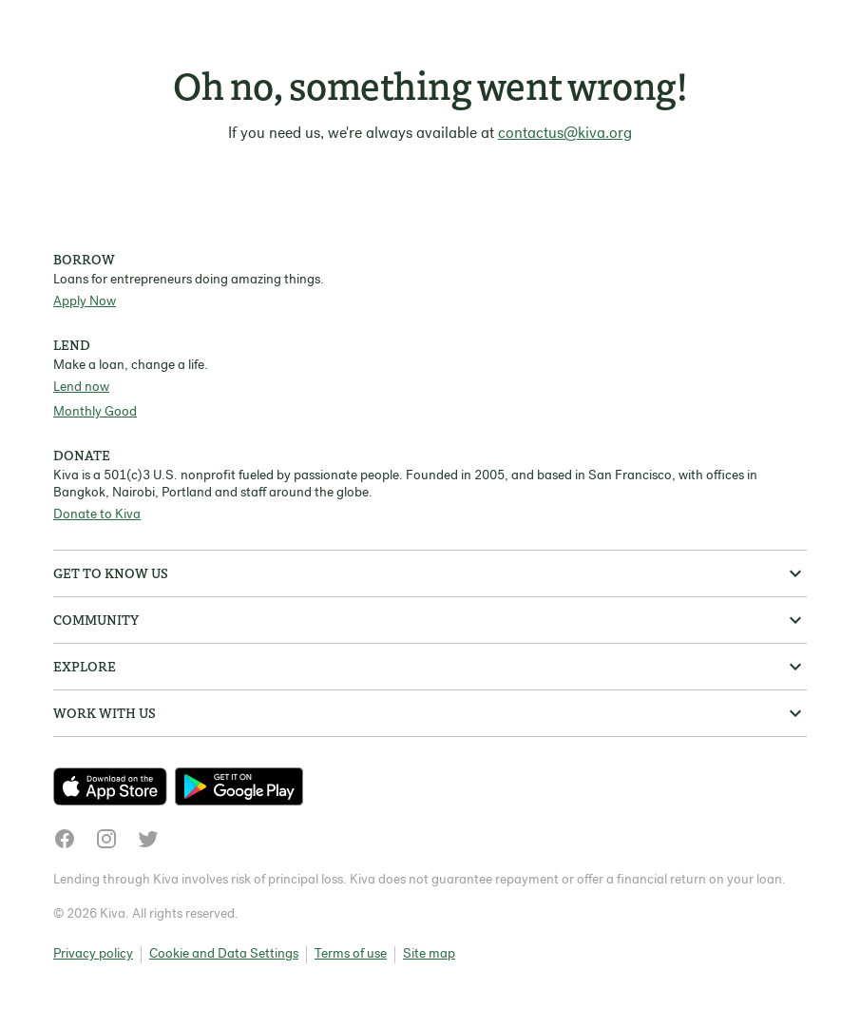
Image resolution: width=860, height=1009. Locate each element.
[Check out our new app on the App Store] (114, 786)
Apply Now (84, 302)
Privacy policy (93, 954)
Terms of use (351, 954)
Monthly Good (95, 412)
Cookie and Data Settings (223, 954)
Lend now (81, 387)
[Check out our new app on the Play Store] (239, 786)
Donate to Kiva (97, 515)
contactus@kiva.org (565, 134)
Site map (429, 954)
